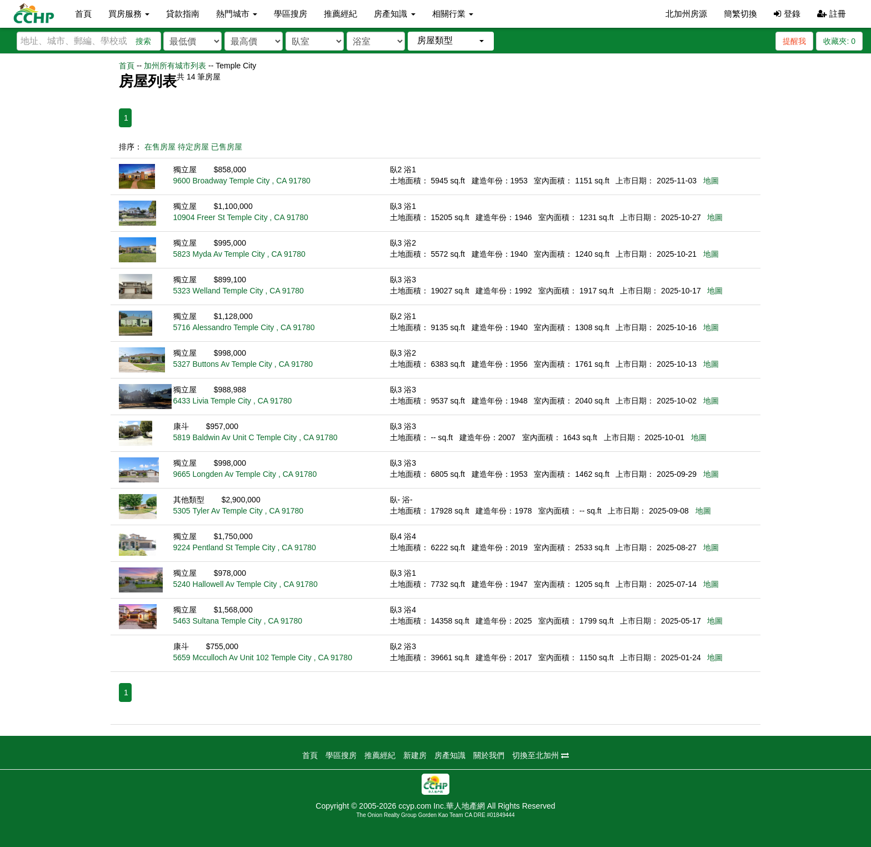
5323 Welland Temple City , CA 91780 (238, 290)
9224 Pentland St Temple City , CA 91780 (244, 547)
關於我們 (488, 755)
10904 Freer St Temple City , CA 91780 (240, 217)
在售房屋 (160, 146)
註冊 (831, 13)
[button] (450, 41)
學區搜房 (290, 13)
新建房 (415, 755)
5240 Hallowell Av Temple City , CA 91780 (245, 584)
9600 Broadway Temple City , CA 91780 (242, 180)
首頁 (83, 13)
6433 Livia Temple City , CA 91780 (232, 400)
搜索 (143, 41)
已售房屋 (226, 146)
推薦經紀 (340, 13)
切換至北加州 (540, 755)
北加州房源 (686, 13)
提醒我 (794, 41)
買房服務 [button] (128, 13)
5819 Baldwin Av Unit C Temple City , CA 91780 (255, 437)
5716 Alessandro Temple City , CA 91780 (244, 327)
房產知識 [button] (394, 13)
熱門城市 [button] (236, 13)
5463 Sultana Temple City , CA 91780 (237, 620)
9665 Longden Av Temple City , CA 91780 (245, 474)
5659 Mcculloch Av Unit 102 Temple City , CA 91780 (262, 657)
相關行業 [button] (452, 13)
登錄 (787, 13)
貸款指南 (182, 13)
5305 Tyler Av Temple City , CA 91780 (238, 510)
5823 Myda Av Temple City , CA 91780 (239, 254)
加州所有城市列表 (175, 65)
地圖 (711, 180)
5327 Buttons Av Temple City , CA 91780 (243, 364)
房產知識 (449, 755)
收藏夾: (839, 41)
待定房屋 (193, 146)
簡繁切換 (740, 13)
